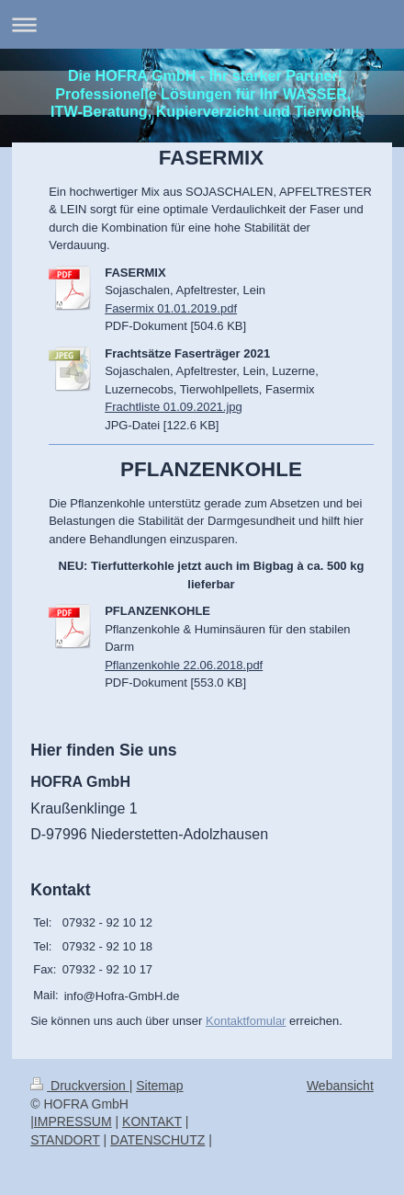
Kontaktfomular (246, 1021)
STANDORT (64, 1139)
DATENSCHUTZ (157, 1139)
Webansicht (340, 1085)
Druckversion (79, 1085)
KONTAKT (152, 1121)
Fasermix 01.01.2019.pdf (171, 308)
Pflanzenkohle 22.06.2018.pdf (184, 665)
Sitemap (159, 1085)
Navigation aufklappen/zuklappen (202, 24)
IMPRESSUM (73, 1121)
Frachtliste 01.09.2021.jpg (173, 407)
